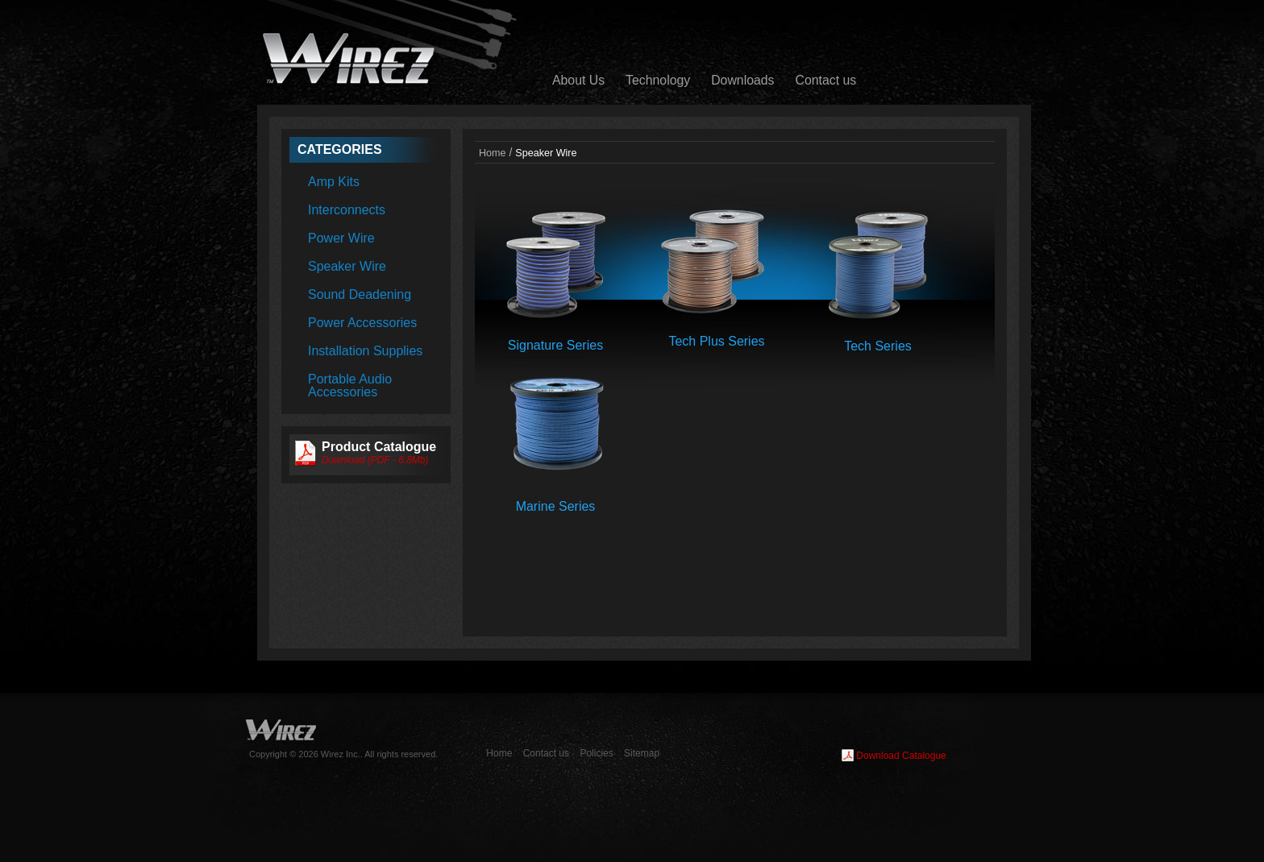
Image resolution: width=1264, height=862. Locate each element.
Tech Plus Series (716, 341)
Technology (658, 80)
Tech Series (878, 346)
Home (492, 153)
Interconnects (346, 210)
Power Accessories (362, 322)
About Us (578, 80)
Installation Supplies (365, 351)
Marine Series (556, 506)
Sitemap (641, 753)
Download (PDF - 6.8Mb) (375, 460)
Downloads (742, 80)
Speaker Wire (347, 266)
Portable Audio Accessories (350, 385)
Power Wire (341, 238)
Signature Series (555, 345)
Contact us (826, 80)
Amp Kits (334, 182)
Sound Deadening (359, 294)
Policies (596, 753)
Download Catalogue (901, 755)
